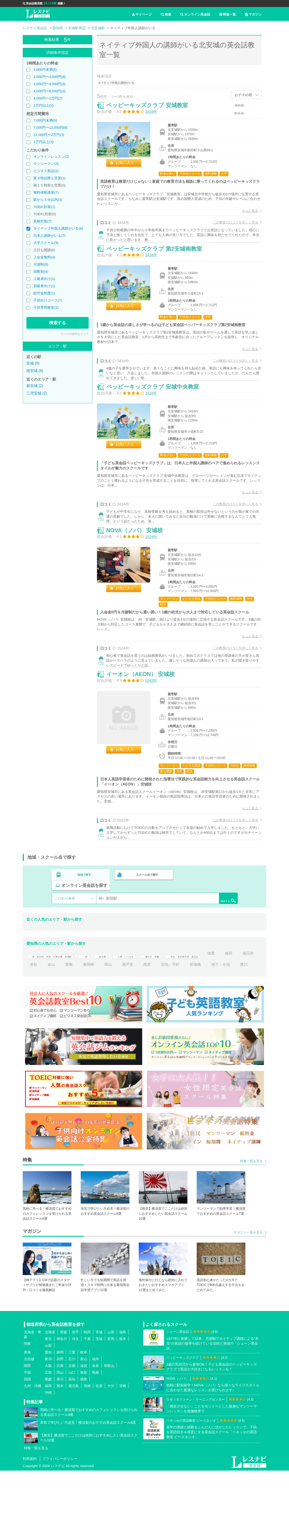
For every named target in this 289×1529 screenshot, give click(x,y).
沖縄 (48, 1451)
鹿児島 (73, 1444)
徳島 (83, 1438)
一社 (107, 1001)
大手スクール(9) (45, 243)
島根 (95, 1431)
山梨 (48, 1404)
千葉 (87, 1397)
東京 (48, 1397)
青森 (63, 1391)
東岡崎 (145, 1012)
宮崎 (122, 1444)
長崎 (87, 1444)
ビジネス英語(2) (45, 171)
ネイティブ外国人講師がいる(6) (58, 228)
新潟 (48, 1418)
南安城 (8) (34, 371)
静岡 (60, 1411)
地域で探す (84, 933)
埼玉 (75, 1397)
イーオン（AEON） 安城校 (145, 726)
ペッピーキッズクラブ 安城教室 (152, 110)
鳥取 (83, 1431)
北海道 (50, 1391)
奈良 (95, 1424)
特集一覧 (227, 14)
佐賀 (99, 1444)
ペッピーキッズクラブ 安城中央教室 (157, 415)
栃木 (122, 1397)
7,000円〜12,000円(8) (50, 127)
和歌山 (109, 1424)
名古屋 (126, 1001)
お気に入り (129, 168)
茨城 (99, 1397)
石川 (71, 1418)
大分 (110, 1444)
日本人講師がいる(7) (49, 235)
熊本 (60, 1444)
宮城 (99, 1391)
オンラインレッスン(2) (51, 156)
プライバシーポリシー (59, 1517)
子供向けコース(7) (47, 300)
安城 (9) (32, 363)
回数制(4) (40, 271)
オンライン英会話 (195, 14)
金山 (108, 1012)
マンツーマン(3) (45, 164)
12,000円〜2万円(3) (48, 135)
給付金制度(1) (44, 293)
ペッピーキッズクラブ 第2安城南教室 (159, 265)
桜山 (164, 1012)
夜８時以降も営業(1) (49, 178)
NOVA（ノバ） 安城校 (139, 570)
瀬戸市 (184, 1012)
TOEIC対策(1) (44, 207)
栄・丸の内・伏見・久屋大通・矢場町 (61, 1001)
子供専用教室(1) (45, 307)
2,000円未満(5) (45, 69)
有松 (90, 1012)
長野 (60, 1418)
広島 (48, 1431)
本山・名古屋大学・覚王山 (233, 1001)
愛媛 (48, 1438)
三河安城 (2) (36, 393)
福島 (122, 1391)
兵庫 (60, 1424)
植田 (51, 1012)
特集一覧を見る (251, 1219)
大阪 (48, 1424)
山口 (71, 1431)
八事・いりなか (155, 1001)
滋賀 (83, 1424)
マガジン (253, 14)
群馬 (110, 1397)
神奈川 (62, 1397)
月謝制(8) (40, 264)
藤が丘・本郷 (190, 1001)
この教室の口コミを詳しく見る (230, 227)
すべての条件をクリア (75, 334)
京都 (71, 1424)
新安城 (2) (34, 386)
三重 (71, 1411)
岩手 (75, 1391)
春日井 (70, 1012)
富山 (83, 1418)
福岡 (48, 1444)
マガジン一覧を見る (248, 1291)
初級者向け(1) (44, 286)
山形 (110, 1391)
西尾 (204, 1012)
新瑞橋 (35, 1023)
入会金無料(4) (44, 257)
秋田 (87, 1391)
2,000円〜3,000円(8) (49, 77)
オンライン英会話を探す (208, 933)
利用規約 (30, 1517)
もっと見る (245, 215)
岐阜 (83, 1411)
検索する (57, 323)
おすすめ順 (243, 95)
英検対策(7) (42, 221)
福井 (95, 1418)
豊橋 (125, 1012)
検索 (166, 14)
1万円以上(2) (43, 105)
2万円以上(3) (43, 142)
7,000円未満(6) (45, 120)
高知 (71, 1438)
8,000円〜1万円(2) (47, 98)
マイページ (142, 14)
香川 (60, 1438)
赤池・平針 (227, 1012)
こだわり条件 (64, 946)
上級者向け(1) (44, 279)
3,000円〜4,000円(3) (49, 84)
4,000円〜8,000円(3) (49, 91)
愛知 (48, 1411)
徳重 (33, 1012)
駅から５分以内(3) (47, 200)
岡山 (60, 1431)
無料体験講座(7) (45, 192)
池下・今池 (60, 1023)
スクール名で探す (146, 933)
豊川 (83, 1023)
